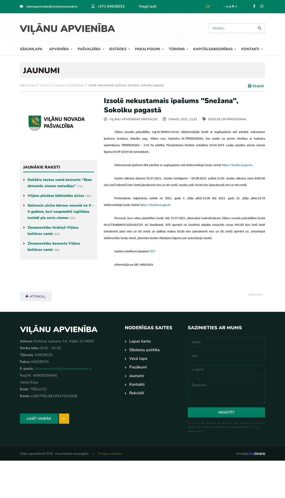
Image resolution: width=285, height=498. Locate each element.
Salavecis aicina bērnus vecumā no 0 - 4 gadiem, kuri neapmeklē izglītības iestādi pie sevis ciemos (58, 211)
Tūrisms (177, 49)
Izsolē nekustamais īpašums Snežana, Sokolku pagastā (126, 85)
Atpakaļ (36, 296)
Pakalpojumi (148, 49)
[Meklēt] (231, 28)
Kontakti (250, 49)
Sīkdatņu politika (144, 349)
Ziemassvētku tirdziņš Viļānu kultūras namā (50, 230)
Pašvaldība (89, 49)
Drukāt (258, 86)
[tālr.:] (226, 356)
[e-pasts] (226, 369)
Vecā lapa (138, 358)
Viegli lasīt (147, 6)
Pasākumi (138, 367)
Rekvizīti (136, 393)
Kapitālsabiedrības (213, 49)
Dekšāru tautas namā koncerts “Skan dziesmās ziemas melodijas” (57, 182)
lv (208, 6)
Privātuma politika (110, 454)
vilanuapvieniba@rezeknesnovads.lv (49, 6)
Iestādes (118, 49)
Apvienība (59, 49)
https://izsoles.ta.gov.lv (237, 165)
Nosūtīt (226, 412)
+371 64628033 (108, 6)
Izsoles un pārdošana (69, 85)
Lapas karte (140, 341)
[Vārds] (226, 342)
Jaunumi (45, 85)
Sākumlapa (31, 49)
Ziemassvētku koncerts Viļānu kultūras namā (51, 246)
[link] (237, 165)
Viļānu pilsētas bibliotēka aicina (57, 195)
